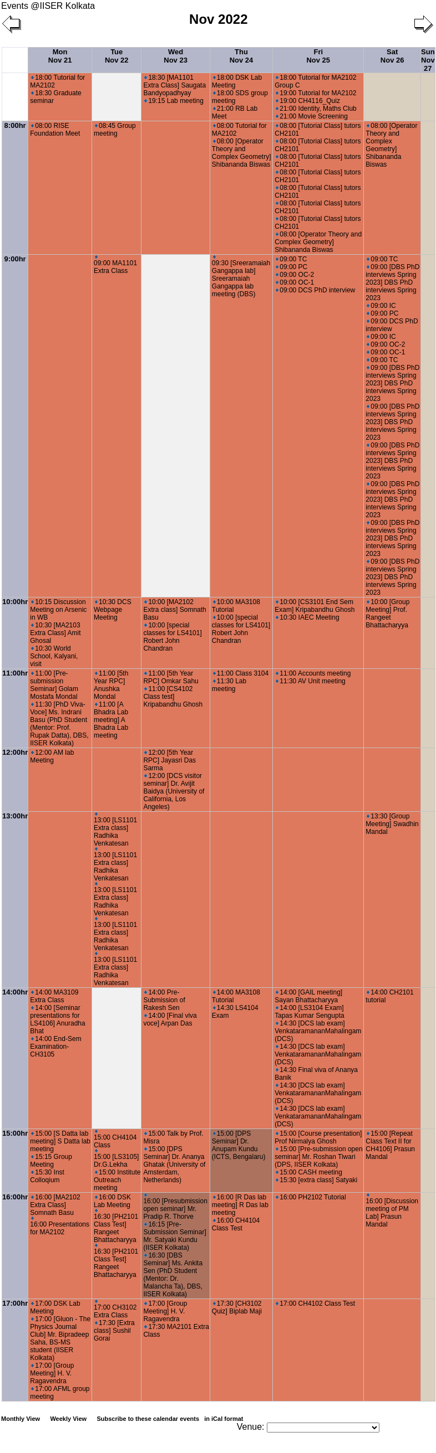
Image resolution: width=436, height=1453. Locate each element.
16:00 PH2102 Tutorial (311, 1197)
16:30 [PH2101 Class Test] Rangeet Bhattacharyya (116, 1226)
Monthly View (20, 1418)
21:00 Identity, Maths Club (316, 108)
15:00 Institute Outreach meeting (117, 1180)
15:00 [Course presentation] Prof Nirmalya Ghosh (318, 1137)
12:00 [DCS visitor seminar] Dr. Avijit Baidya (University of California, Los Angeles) (173, 791)
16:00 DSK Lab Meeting (112, 1201)
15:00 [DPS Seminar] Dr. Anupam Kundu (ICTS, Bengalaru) (239, 1145)
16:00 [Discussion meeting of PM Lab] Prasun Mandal (392, 1210)
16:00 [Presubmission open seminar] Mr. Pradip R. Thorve (175, 1206)
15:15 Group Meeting (51, 1160)
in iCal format (223, 1418)
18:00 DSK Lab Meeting (237, 81)
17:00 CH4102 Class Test (315, 1303)
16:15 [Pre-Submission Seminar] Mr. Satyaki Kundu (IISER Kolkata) (174, 1235)
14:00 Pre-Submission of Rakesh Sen (164, 1000)
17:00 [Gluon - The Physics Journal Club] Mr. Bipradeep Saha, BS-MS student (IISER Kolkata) (60, 1338)
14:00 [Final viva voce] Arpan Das (169, 1019)
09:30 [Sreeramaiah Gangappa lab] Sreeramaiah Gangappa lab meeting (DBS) (241, 276)
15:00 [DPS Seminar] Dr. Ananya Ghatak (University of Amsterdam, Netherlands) (174, 1164)
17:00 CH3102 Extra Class (115, 1309)
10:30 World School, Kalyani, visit (54, 656)
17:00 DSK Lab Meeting (55, 1307)
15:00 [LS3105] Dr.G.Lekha (116, 1158)
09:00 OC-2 (295, 275)
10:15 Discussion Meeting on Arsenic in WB (58, 609)
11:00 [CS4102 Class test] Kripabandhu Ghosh (172, 696)
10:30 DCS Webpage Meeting (112, 609)
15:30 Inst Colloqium (47, 1176)
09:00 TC (291, 259)
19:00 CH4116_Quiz (308, 101)
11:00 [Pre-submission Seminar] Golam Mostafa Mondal (54, 684)
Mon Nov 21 (60, 56)
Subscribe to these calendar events (171, 1418)
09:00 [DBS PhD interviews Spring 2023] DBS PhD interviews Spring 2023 (392, 282)
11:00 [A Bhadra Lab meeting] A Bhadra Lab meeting (111, 719)
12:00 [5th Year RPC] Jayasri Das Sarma (169, 760)
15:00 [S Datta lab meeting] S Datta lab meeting (60, 1141)
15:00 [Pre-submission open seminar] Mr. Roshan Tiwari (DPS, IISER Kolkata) (318, 1156)
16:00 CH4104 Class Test (236, 1224)
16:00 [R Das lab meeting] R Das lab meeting (240, 1205)
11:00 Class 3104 (240, 673)
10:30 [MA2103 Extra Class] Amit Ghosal (55, 633)
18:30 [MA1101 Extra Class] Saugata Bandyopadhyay (174, 85)
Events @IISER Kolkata (48, 6)
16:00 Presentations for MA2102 (59, 1226)
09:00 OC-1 (295, 282)
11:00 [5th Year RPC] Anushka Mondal (111, 684)
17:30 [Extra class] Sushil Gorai (114, 1330)
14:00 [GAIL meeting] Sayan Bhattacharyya (308, 996)
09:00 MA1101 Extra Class (115, 265)
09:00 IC (381, 306)
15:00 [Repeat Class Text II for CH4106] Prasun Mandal (390, 1145)
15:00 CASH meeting (309, 1172)
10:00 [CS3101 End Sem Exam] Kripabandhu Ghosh (314, 606)
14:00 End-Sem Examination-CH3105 (55, 1046)
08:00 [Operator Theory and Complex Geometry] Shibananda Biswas (241, 152)
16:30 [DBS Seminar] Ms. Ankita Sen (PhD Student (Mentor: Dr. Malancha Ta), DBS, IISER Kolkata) (172, 1274)
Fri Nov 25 (318, 56)
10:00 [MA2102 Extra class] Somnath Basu (174, 609)
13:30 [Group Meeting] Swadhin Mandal (392, 824)
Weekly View (68, 1418)
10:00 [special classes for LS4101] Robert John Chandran (172, 636)
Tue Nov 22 (117, 56)
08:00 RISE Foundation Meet (55, 129)
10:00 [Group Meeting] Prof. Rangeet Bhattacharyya (387, 613)
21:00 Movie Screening (312, 116)
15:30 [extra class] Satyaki (316, 1180)
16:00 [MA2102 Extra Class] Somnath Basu (55, 1205)
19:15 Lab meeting (173, 101)
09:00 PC (291, 267)
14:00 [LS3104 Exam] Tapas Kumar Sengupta (309, 1011)
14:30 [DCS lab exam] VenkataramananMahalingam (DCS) (318, 1031)
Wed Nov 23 (175, 56)
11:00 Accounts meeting (313, 673)
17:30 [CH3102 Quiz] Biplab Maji (237, 1307)
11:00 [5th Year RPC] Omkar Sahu (170, 677)
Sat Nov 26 (392, 56)
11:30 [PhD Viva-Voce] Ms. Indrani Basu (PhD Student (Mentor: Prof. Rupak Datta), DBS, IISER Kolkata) (59, 723)
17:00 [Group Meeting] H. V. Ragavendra (52, 1373)
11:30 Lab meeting (229, 685)
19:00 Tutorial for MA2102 (316, 93)
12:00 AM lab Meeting (52, 756)
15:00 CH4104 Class (115, 1139)
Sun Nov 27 (428, 60)
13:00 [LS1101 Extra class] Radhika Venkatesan (115, 829)
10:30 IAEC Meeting (307, 617)
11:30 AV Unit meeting (311, 681)
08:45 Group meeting (115, 129)
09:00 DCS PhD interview (315, 290)
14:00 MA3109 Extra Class (54, 996)
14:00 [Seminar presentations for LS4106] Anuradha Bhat (57, 1019)
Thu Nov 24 (242, 56)
